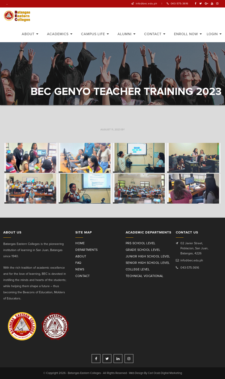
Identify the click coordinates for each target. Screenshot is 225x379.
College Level (138, 269)
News (79, 269)
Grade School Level (143, 249)
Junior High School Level (148, 256)
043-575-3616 (179, 3)
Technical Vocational (144, 276)
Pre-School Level (141, 243)
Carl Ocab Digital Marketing (165, 373)
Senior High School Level (148, 262)
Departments (86, 249)
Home (80, 243)
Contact (82, 276)
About (80, 256)
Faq (78, 262)
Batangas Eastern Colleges (17, 16)
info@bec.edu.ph (146, 3)
